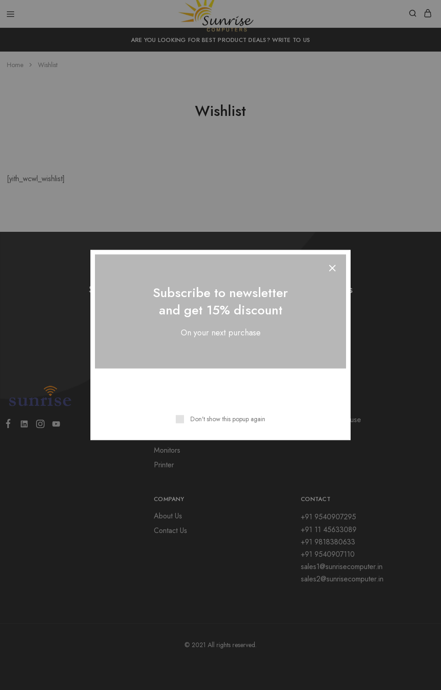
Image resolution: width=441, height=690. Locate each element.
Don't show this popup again (227, 418)
